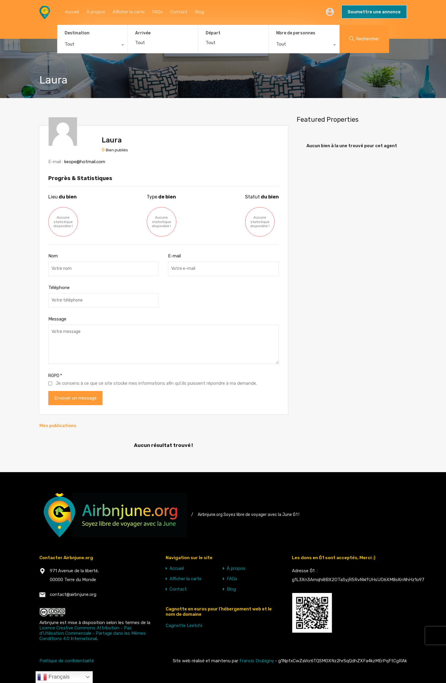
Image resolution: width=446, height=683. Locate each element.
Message (57, 319)
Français (53, 677)
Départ (213, 33)
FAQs (157, 12)
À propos (96, 12)
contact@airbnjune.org (73, 594)
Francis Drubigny (256, 660)
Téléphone (59, 287)
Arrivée (143, 33)
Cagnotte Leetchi (184, 625)
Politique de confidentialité (66, 660)
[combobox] (92, 46)
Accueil (72, 12)
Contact (178, 12)
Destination (77, 33)
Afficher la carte (129, 12)
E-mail (174, 256)
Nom (53, 256)
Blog (199, 12)
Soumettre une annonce (374, 12)
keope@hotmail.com (84, 161)
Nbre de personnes (295, 33)
